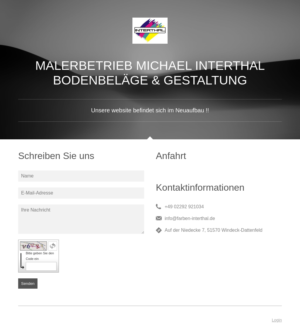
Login (277, 320)
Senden (28, 283)
